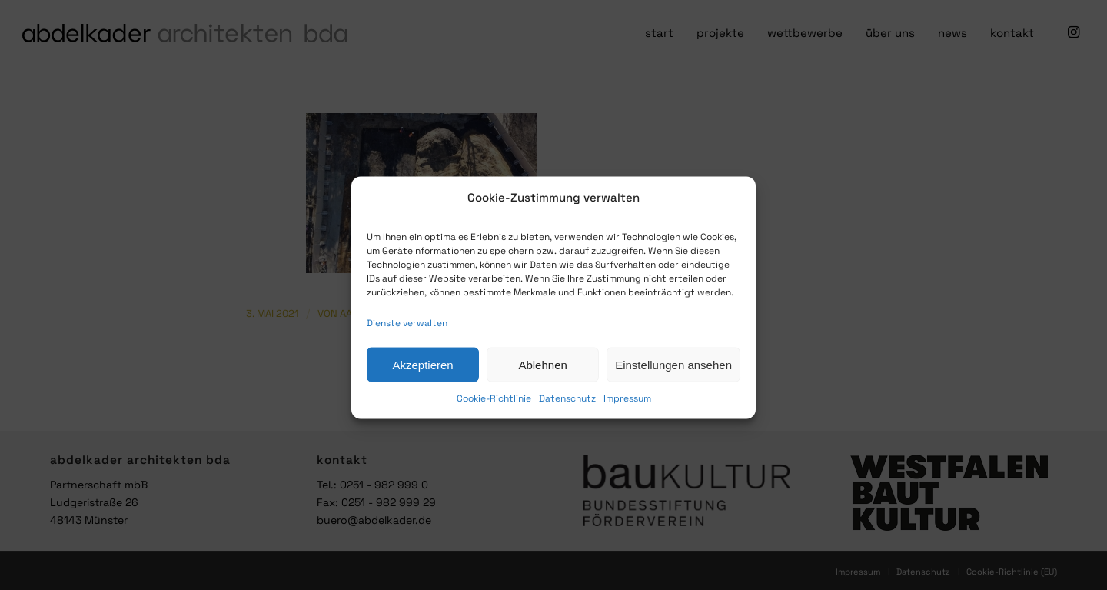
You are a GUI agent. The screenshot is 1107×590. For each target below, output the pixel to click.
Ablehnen (542, 371)
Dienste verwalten (407, 330)
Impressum (627, 405)
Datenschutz (567, 405)
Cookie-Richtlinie (494, 405)
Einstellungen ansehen (673, 371)
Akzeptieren (422, 371)
